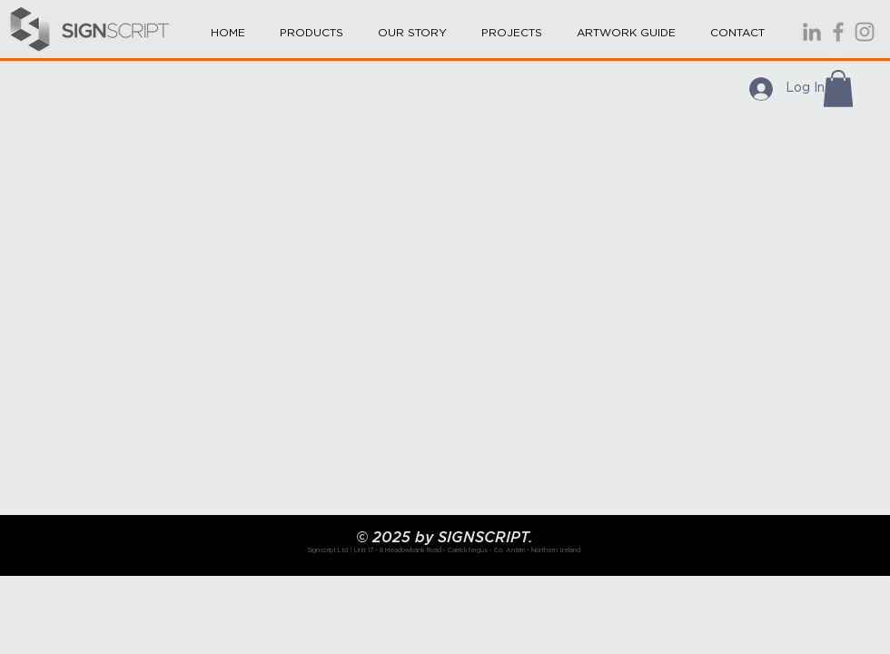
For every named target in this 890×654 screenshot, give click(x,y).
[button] (311, 24)
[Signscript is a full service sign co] (838, 32)
